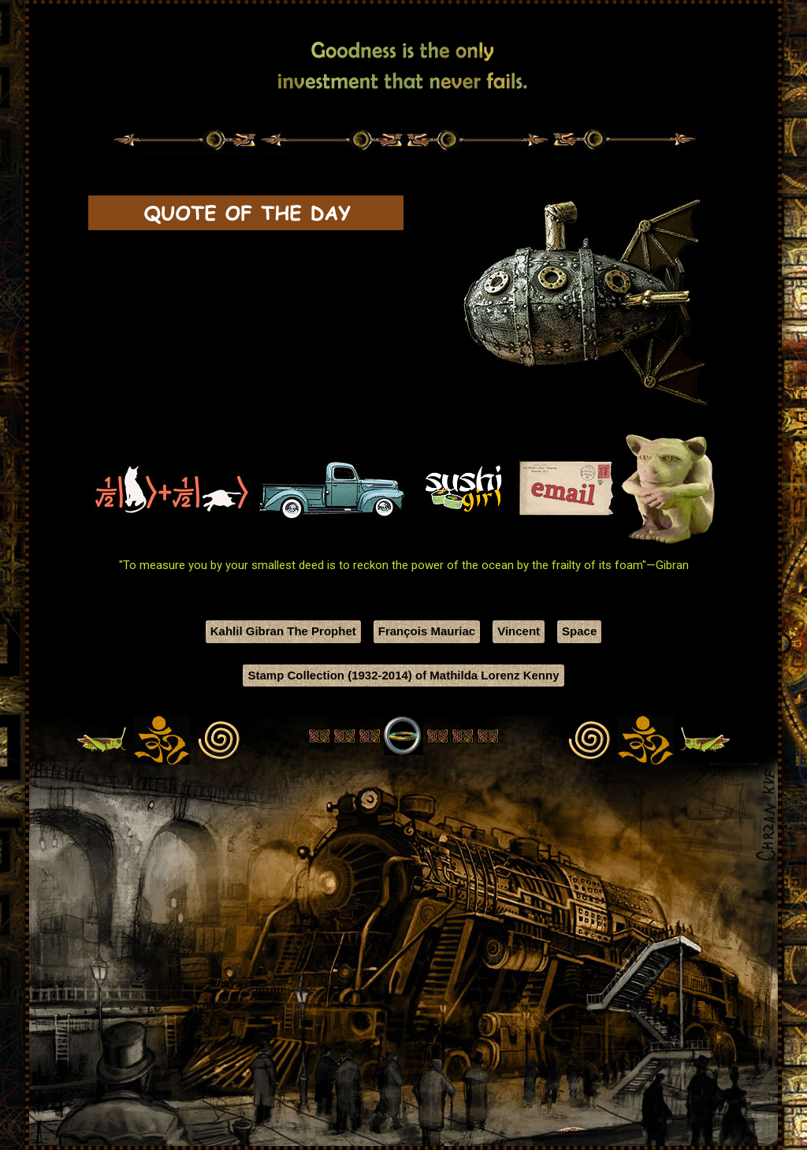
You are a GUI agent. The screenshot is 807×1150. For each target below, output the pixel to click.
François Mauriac (426, 631)
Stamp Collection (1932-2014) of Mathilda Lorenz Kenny (403, 675)
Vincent (518, 631)
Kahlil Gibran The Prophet (283, 631)
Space (579, 631)
